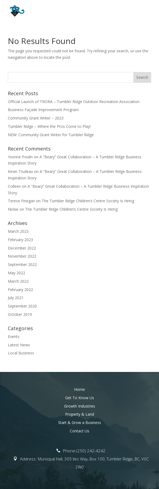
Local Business (21, 352)
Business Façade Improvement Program (43, 109)
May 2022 (16, 272)
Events (13, 336)
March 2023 (18, 231)
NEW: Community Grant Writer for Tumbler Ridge (51, 134)
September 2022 (22, 264)
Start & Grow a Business (79, 422)
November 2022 (22, 256)
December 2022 (22, 248)
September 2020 (22, 306)
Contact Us (79, 430)
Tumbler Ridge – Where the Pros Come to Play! (49, 126)
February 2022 (20, 289)
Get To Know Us (79, 397)
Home (79, 389)
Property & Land (79, 414)
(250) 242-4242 (90, 450)
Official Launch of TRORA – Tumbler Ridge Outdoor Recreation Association (74, 101)
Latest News (19, 344)
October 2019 (20, 314)
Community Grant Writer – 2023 (36, 118)
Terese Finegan (21, 200)
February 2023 (20, 239)
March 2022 (18, 281)
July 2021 (16, 297)
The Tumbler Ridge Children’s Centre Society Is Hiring (88, 200)
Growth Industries (79, 406)
